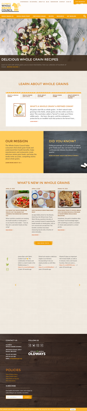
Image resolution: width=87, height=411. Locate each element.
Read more (9, 230)
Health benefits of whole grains (73, 96)
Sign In (68, 1)
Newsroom (54, 1)
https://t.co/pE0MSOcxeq (67, 265)
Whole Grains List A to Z (27, 95)
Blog (47, 1)
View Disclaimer (10, 380)
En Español (33, 1)
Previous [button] (3, 39)
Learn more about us (12, 163)
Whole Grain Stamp (23, 16)
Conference (24, 1)
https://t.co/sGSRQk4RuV (46, 267)
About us (42, 1)
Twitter (7, 265)
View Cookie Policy (11, 376)
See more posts (43, 243)
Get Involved (71, 16)
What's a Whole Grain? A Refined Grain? (51, 106)
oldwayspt (36, 352)
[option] (43, 45)
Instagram (7, 269)
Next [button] (84, 39)
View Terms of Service (12, 378)
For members (80, 1)
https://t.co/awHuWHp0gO (26, 267)
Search (84, 16)
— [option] (27, 263)
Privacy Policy (64, 409)
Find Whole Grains (39, 16)
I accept (73, 409)
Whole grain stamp (57, 95)
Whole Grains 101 (8, 16)
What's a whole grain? (12, 95)
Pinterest (41, 345)
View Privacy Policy (12, 374)
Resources (60, 16)
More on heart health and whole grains (63, 155)
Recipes (51, 16)
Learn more (33, 121)
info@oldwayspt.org (16, 358)
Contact (62, 1)
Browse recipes (13, 67)
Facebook (7, 259)
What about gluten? (42, 95)
